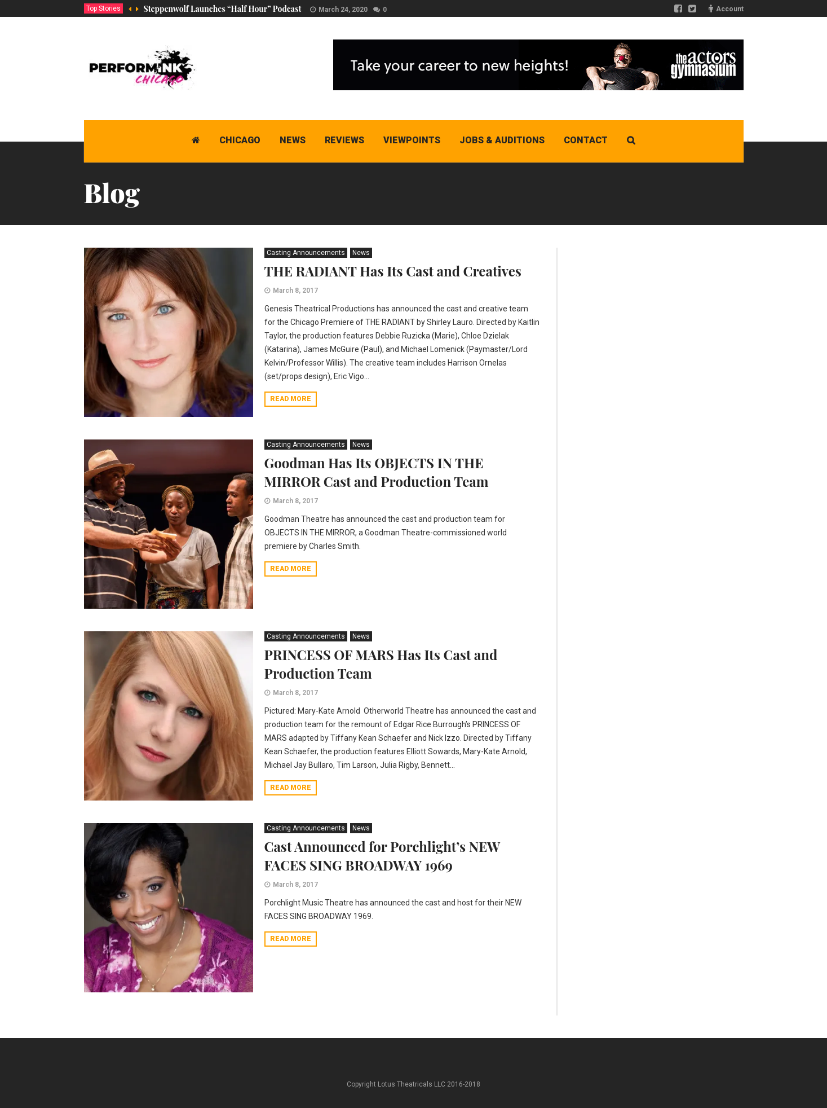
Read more (290, 399)
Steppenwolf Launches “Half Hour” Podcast (223, 8)
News (361, 253)
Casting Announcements (306, 253)
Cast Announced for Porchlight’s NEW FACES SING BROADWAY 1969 (382, 855)
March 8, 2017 (295, 290)
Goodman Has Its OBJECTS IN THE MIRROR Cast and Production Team (376, 472)
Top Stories (103, 8)
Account (730, 9)
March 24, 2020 (343, 10)
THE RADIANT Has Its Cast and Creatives (392, 271)
